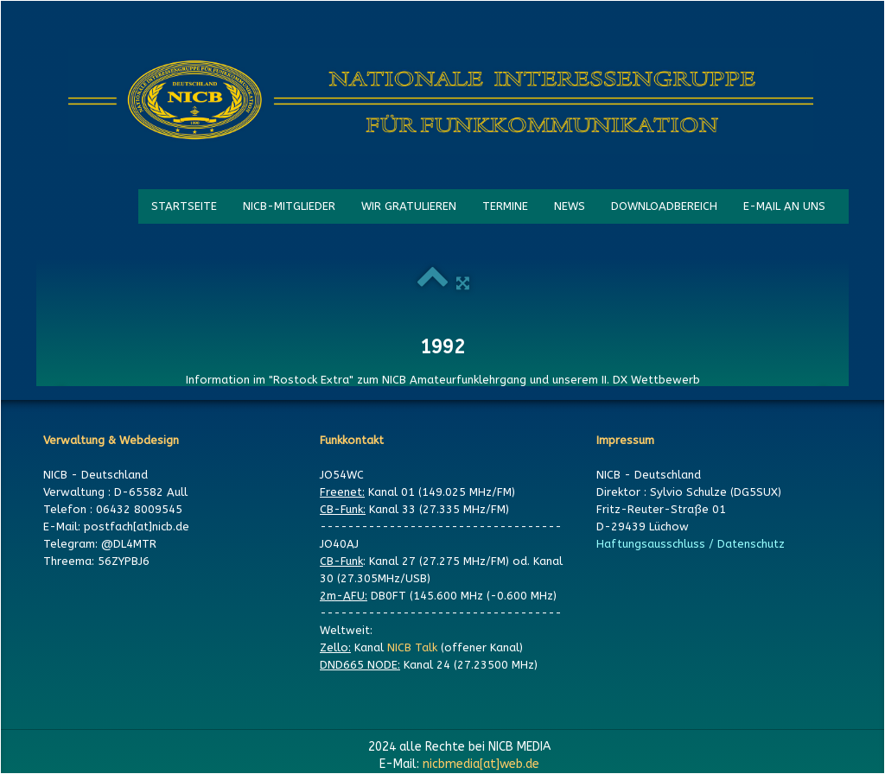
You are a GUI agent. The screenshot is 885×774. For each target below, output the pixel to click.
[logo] (440, 101)
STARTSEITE (184, 206)
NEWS (569, 206)
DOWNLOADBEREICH (664, 206)
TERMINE (505, 206)
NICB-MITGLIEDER (289, 206)
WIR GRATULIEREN (408, 206)
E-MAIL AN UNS (784, 206)
